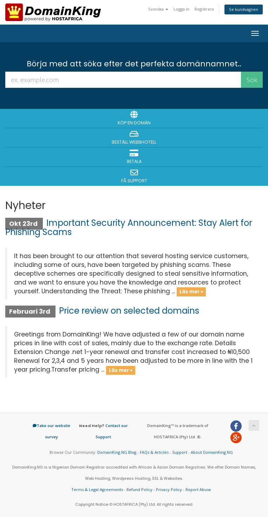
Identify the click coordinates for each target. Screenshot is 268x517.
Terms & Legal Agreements (97, 489)
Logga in (181, 9)
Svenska (158, 9)
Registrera (204, 9)
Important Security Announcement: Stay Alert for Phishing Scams (128, 227)
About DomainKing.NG (212, 452)
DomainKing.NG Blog (116, 452)
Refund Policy (139, 489)
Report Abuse (198, 489)
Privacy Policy (169, 489)
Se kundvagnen (243, 9)
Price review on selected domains (129, 310)
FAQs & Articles (154, 452)
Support (179, 452)
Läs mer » (191, 291)
